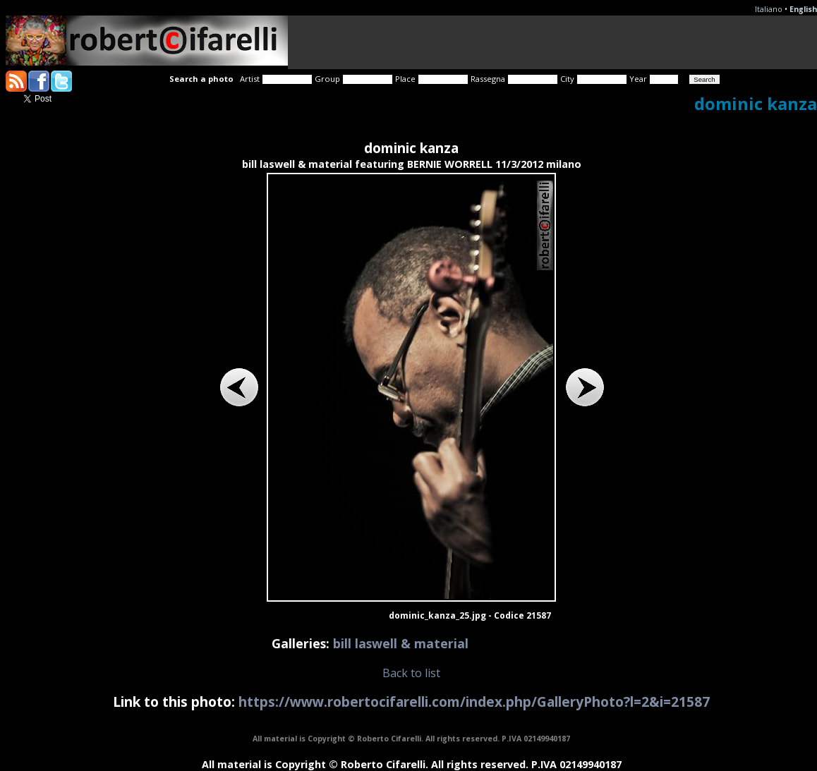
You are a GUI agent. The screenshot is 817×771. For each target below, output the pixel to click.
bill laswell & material (400, 643)
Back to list (411, 673)
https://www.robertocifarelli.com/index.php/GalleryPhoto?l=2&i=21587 (474, 701)
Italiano (768, 9)
